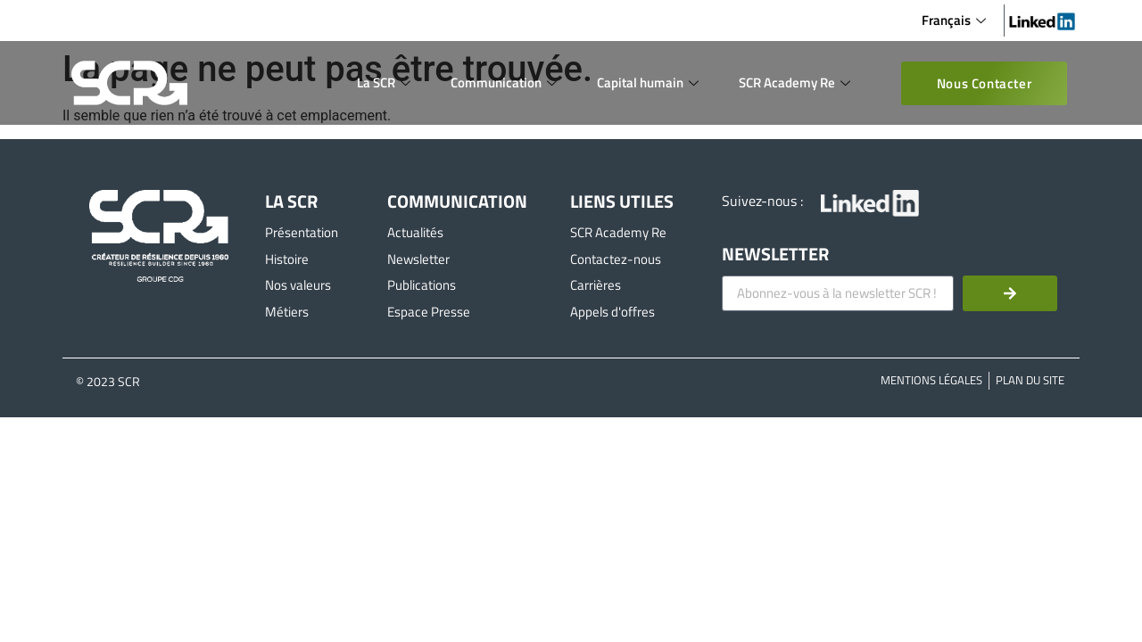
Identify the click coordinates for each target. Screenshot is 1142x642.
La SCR (386, 82)
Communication (506, 82)
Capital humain (650, 82)
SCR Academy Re (797, 82)
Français (956, 20)
